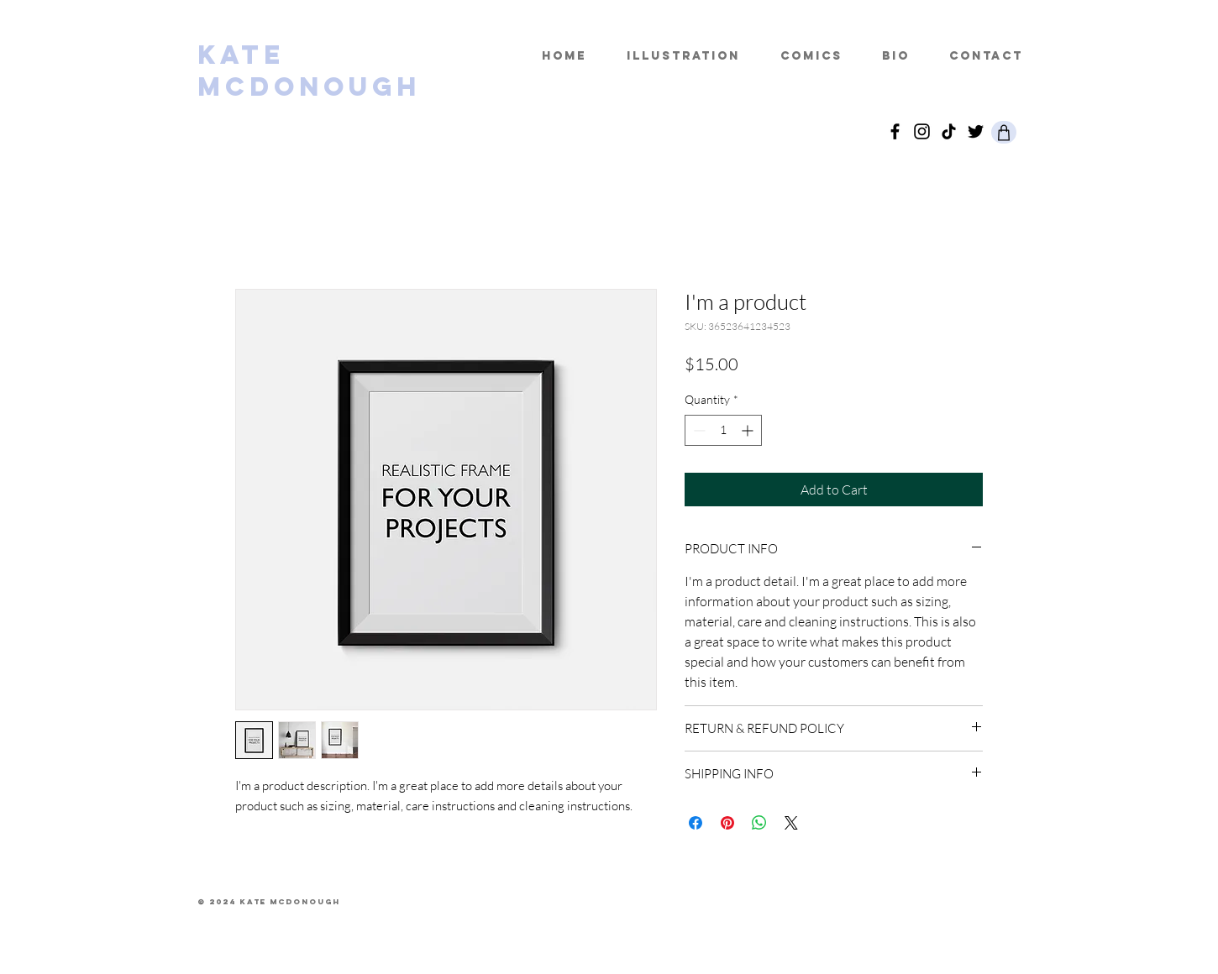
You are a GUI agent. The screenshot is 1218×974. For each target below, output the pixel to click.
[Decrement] (697, 430)
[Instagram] (921, 131)
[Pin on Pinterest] (727, 823)
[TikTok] (948, 131)
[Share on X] (791, 823)
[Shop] (1003, 132)
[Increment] (748, 430)
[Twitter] (975, 131)
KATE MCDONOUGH (309, 70)
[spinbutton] (723, 430)
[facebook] (895, 131)
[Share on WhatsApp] (759, 823)
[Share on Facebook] (695, 823)
